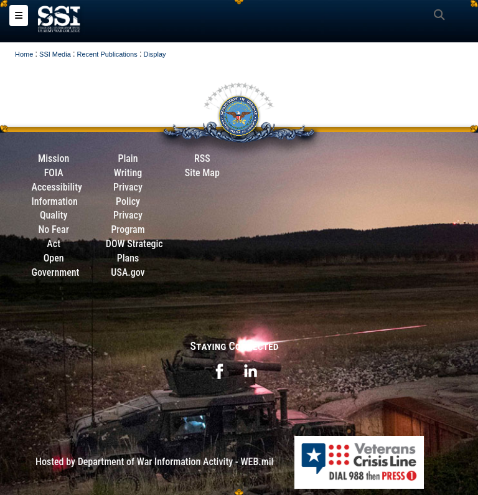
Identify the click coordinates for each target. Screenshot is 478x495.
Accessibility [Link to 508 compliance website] (57, 187)
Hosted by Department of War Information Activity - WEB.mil (154, 462)
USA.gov (127, 272)
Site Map (202, 173)
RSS (202, 158)
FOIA (53, 173)
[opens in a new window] (219, 371)
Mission (53, 158)
